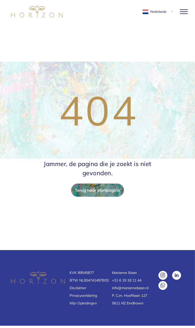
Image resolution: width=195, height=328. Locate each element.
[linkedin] (176, 276)
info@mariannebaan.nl (130, 288)
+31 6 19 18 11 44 (126, 280)
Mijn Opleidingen (83, 303)
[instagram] (162, 276)
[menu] (183, 11)
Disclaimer (78, 288)
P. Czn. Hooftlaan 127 (129, 295)
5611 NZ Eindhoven (127, 303)
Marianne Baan (124, 272)
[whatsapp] (162, 286)
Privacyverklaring (83, 295)
